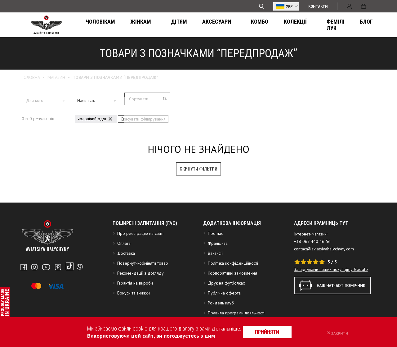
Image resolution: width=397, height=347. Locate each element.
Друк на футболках (226, 314)
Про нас (215, 264)
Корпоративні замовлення (232, 304)
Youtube (43, 297)
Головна (31, 77)
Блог (318, 25)
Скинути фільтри (198, 167)
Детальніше (220, 328)
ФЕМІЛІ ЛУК (288, 25)
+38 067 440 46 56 (312, 273)
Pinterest (53, 297)
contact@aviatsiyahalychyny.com (324, 280)
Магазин (56, 77)
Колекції (252, 25)
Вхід (349, 6)
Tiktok (62, 297)
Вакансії (215, 284)
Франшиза (218, 274)
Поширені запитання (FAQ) (145, 255)
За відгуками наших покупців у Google (331, 301)
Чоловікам (97, 25)
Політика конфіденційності (233, 294)
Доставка (126, 284)
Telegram (72, 297)
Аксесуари (190, 25)
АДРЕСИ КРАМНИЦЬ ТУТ (321, 255)
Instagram (33, 297)
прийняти (277, 332)
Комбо (223, 25)
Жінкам (131, 25)
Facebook (23, 297)
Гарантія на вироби (135, 314)
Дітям (159, 25)
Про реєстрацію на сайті (140, 264)
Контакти (318, 6)
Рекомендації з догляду (140, 304)
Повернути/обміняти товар (142, 294)
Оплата (124, 274)
